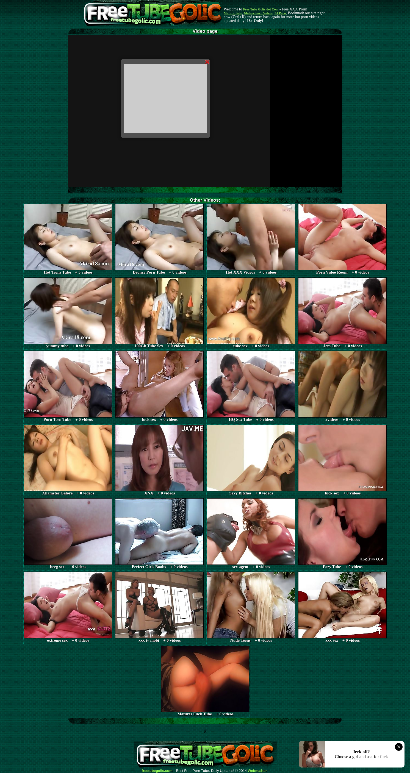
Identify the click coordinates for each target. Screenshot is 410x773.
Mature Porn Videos (258, 13)
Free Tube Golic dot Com (260, 9)
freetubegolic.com (157, 771)
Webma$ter (257, 771)
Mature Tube (233, 13)
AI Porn (280, 13)
